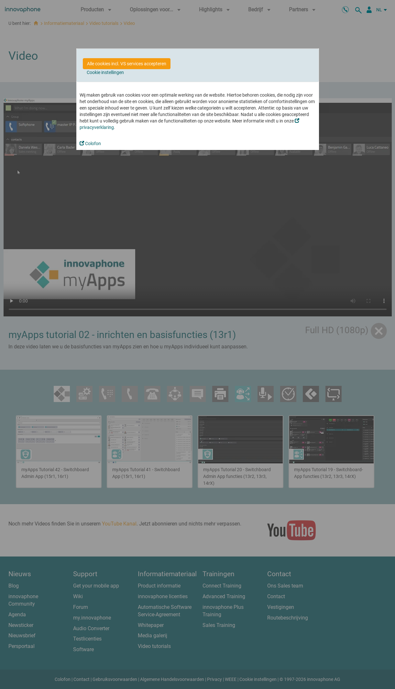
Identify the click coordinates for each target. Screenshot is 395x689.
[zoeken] (359, 10)
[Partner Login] (369, 10)
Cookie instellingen (105, 72)
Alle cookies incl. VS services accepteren (126, 63)
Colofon (90, 143)
